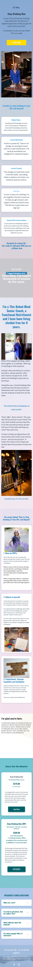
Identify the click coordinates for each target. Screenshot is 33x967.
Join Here (16, 809)
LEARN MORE (16, 42)
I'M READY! (16, 869)
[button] (27, 902)
